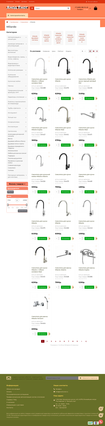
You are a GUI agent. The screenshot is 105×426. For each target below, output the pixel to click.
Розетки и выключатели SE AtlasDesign (17, 102)
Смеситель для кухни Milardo (63, 80)
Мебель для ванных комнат (17, 153)
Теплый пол (17, 117)
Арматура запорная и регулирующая (17, 45)
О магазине (9, 1)
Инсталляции (17, 127)
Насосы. (17, 86)
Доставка (24, 1)
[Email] (62, 378)
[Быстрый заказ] (49, 98)
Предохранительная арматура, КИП (17, 91)
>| (85, 341)
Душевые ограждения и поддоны (16, 147)
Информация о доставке (15, 405)
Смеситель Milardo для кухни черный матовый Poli (87, 81)
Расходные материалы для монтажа (17, 176)
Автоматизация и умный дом (17, 38)
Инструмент (17, 113)
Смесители (24, 22)
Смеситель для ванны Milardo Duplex (87, 269)
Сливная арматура (14, 165)
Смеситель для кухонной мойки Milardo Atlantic (41, 175)
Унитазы (11, 170)
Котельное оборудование (17, 76)
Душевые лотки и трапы (16, 143)
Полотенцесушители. (15, 158)
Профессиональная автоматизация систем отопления (25, 397)
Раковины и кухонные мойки (15, 161)
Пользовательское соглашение (17, 394)
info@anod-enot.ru (62, 391)
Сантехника (14, 22)
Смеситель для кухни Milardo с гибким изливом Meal (39, 81)
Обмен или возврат (13, 389)
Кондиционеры (17, 122)
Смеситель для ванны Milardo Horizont (40, 317)
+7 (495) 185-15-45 (81, 7)
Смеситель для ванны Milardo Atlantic (63, 269)
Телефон (59, 389)
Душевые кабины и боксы (16, 141)
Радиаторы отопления (17, 97)
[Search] (52, 8)
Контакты (31, 1)
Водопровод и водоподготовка (17, 64)
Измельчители (13, 150)
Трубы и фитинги (17, 108)
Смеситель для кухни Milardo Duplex (39, 129)
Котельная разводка (17, 70)
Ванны (10, 138)
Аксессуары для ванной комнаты (16, 135)
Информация (12, 385)
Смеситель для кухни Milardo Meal (63, 129)
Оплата (17, 1)
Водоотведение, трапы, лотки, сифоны (17, 58)
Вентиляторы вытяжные (17, 51)
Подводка (11, 156)
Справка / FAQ (11, 399)
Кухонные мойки (14, 81)
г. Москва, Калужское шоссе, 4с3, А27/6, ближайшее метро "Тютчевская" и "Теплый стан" (75, 400)
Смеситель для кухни (63, 174)
